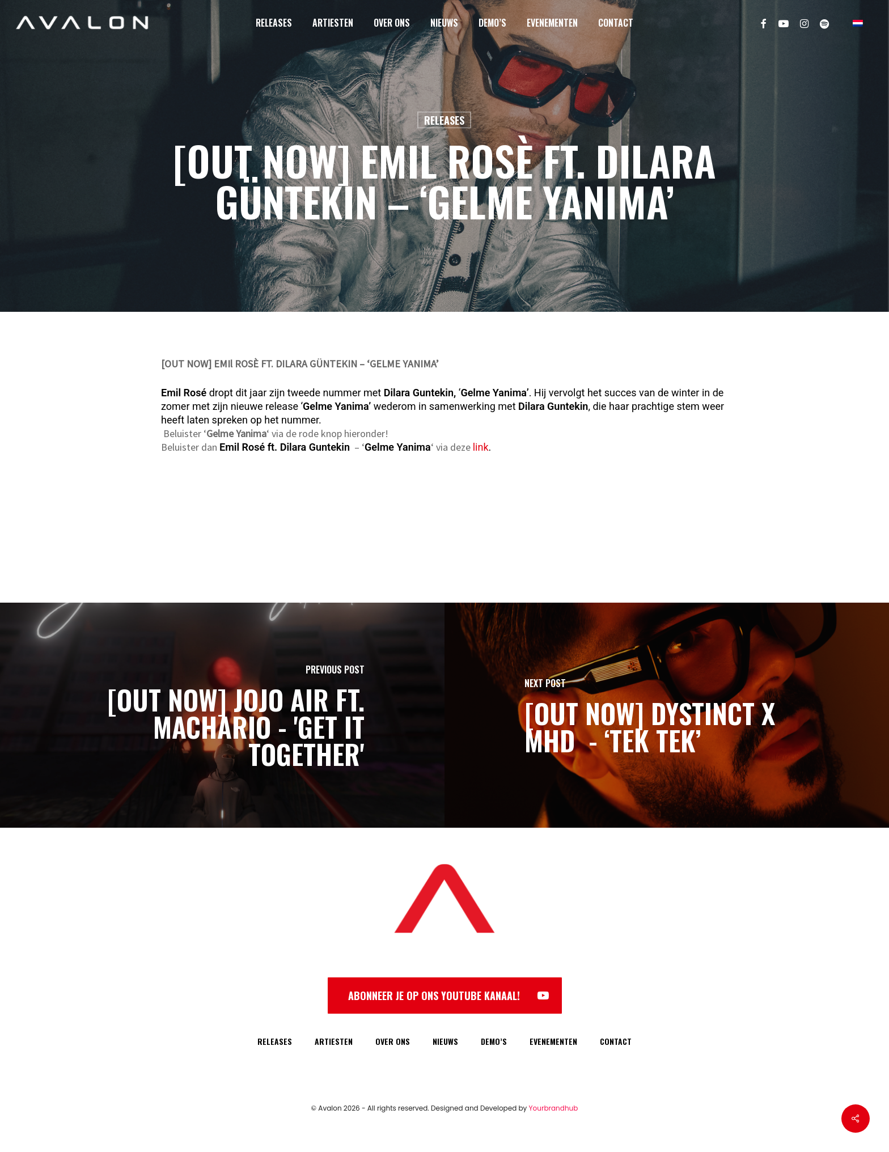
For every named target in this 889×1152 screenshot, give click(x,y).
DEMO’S (494, 1041)
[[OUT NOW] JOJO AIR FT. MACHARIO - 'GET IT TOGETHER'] (222, 715)
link (481, 447)
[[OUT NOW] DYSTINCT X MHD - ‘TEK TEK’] (666, 715)
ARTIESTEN (334, 1041)
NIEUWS (445, 1041)
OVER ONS (392, 1041)
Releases (444, 120)
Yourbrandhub (553, 1108)
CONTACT (616, 1041)
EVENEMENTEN (553, 1041)
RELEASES (274, 1041)
